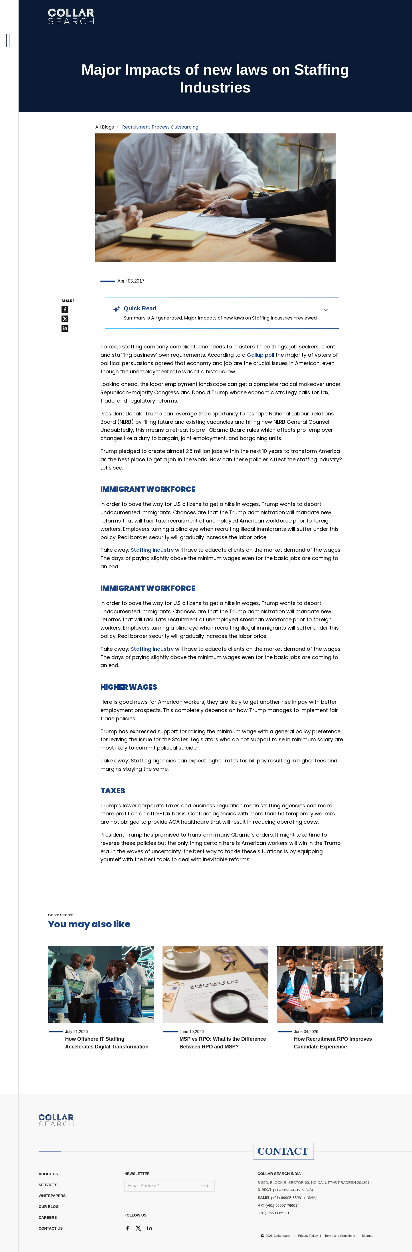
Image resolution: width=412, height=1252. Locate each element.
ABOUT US (48, 1174)
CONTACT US (51, 1228)
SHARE (68, 301)
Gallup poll (260, 354)
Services (48, 1185)
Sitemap (367, 1235)
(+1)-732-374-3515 (288, 1190)
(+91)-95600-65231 (274, 1213)
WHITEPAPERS (52, 1196)
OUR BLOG (49, 1206)
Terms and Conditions (339, 1235)
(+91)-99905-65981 (287, 1198)
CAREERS (48, 1217)
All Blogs (104, 127)
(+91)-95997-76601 (282, 1205)
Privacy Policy (308, 1235)
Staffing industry (152, 549)
